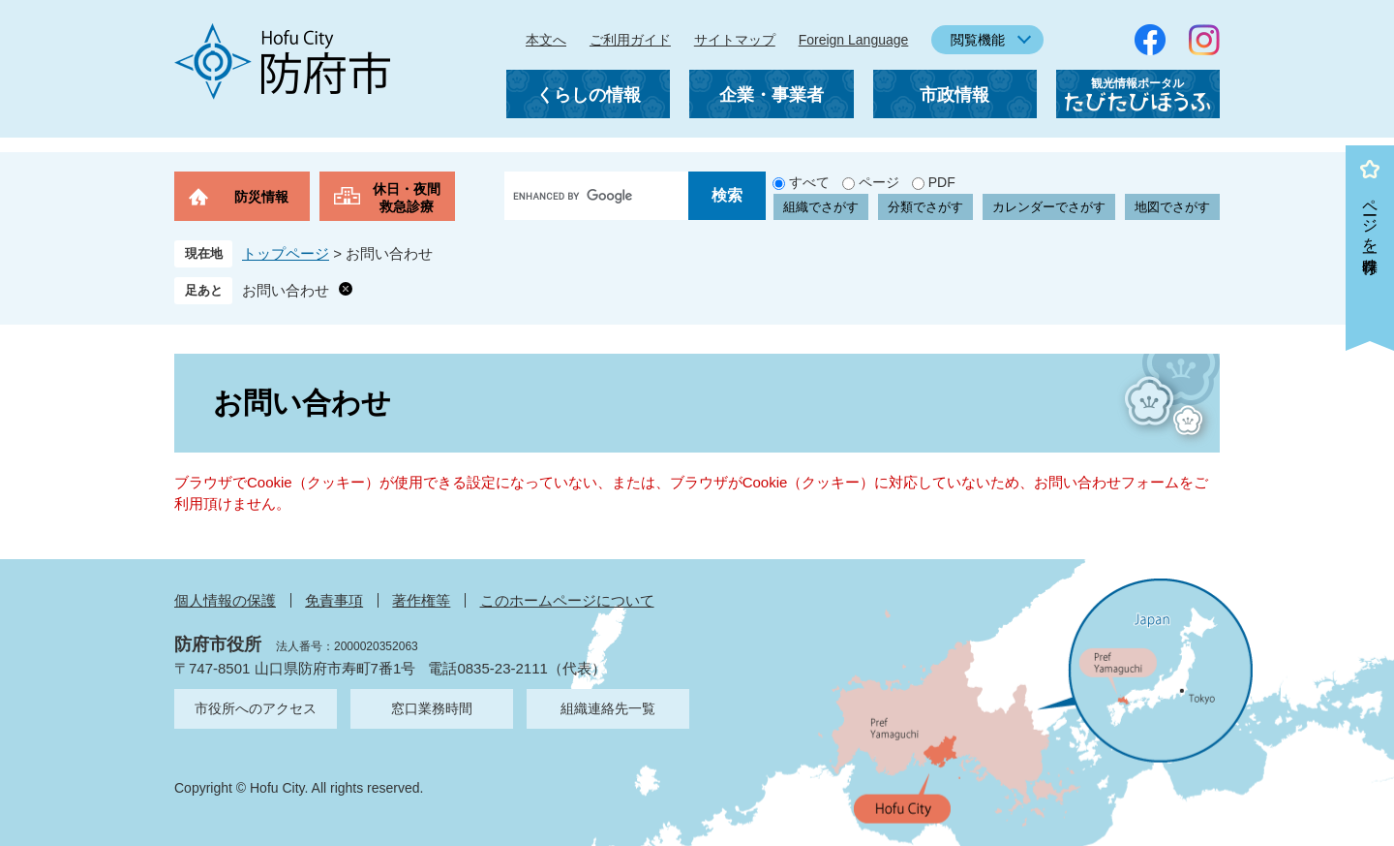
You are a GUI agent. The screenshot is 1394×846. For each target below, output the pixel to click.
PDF (941, 182)
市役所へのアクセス (256, 708)
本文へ (546, 39)
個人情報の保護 (225, 600)
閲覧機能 (978, 39)
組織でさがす (821, 207)
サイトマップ (734, 39)
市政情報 (954, 95)
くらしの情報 (588, 95)
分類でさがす (925, 207)
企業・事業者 (771, 95)
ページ (879, 182)
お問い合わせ (285, 290)
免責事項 (334, 600)
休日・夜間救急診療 (406, 197)
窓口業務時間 (431, 708)
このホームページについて (567, 600)
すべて (809, 182)
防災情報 (261, 196)
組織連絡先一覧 (608, 708)
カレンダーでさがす (1049, 207)
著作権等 (421, 600)
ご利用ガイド (630, 39)
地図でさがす (1172, 207)
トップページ (285, 253)
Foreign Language (854, 39)
